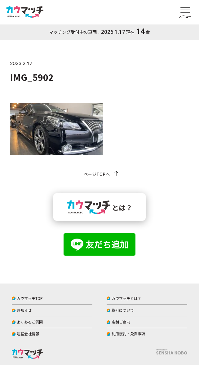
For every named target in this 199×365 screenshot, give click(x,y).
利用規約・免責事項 (128, 333)
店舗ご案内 (121, 321)
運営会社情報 (28, 333)
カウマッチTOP (30, 298)
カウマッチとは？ (126, 298)
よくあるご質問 (30, 321)
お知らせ (24, 310)
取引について (123, 310)
